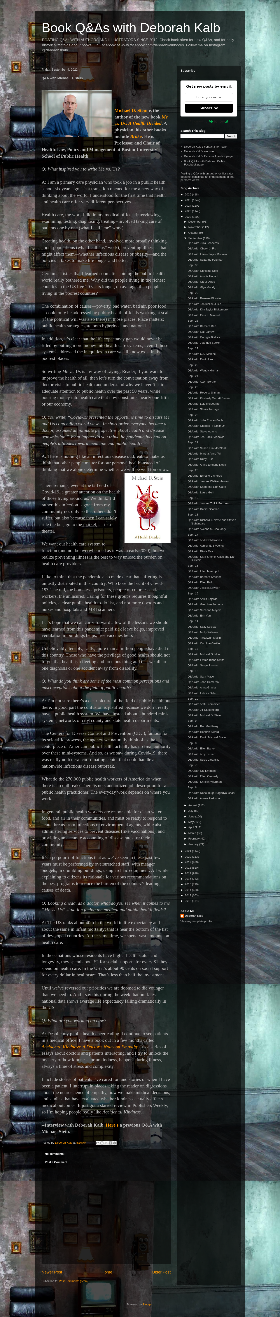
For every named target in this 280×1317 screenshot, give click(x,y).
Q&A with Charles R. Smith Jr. (206, 425)
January (193, 844)
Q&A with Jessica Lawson (203, 587)
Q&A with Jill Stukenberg (203, 709)
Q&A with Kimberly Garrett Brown (208, 398)
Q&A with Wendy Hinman (203, 370)
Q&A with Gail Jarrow (200, 331)
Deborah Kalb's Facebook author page (208, 156)
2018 (188, 867)
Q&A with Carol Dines (201, 281)
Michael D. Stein (130, 110)
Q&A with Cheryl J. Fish (202, 248)
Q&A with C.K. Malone (201, 353)
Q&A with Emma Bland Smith (205, 660)
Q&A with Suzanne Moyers (204, 610)
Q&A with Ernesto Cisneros (204, 475)
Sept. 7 (191, 765)
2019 (188, 862)
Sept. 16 (192, 565)
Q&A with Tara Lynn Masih (204, 637)
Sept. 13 (192, 648)
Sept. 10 (192, 698)
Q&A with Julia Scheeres (203, 243)
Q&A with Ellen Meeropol (203, 571)
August (193, 805)
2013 (188, 895)
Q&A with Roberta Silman (203, 392)
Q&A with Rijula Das (200, 551)
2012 (188, 900)
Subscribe (209, 108)
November (195, 227)
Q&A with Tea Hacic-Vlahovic (205, 437)
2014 (188, 890)
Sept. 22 (192, 414)
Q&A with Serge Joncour (203, 665)
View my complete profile (196, 921)
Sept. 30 (192, 265)
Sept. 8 (191, 743)
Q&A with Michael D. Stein (204, 715)
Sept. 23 (192, 387)
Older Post (161, 1272)
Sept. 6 (191, 787)
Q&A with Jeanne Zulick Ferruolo (208, 503)
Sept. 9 (191, 720)
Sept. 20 (192, 470)
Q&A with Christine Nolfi (202, 270)
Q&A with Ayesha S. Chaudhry (206, 529)
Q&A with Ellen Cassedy (202, 776)
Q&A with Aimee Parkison (203, 798)
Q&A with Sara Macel (200, 676)
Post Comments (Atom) (74, 1281)
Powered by (209, 121)
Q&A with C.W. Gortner (202, 381)
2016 (188, 878)
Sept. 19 (192, 498)
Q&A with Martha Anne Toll (204, 453)
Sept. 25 (192, 365)
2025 (188, 200)
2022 (188, 216)
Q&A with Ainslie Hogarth (203, 276)
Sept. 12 (192, 670)
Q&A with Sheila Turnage (203, 409)
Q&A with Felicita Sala (201, 693)
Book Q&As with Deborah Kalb (131, 27)
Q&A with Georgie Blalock (203, 337)
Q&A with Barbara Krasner (204, 576)
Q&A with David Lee (200, 359)
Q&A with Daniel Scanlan (203, 509)
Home (107, 1272)
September (195, 238)
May (191, 822)
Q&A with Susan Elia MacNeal (206, 448)
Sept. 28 (192, 320)
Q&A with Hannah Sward (203, 731)
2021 (188, 851)
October (193, 232)
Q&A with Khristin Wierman (204, 781)
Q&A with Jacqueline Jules (204, 304)
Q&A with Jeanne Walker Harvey (208, 481)
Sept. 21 (192, 442)
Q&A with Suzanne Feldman (205, 259)
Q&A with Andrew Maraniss (204, 540)
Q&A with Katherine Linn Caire (206, 486)
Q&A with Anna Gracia (201, 687)
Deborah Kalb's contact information (206, 146)
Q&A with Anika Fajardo (202, 599)
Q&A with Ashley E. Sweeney (205, 545)
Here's (112, 1125)
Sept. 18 (192, 514)
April (191, 827)
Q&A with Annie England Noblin (207, 464)
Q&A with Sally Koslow (201, 626)
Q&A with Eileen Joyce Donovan (207, 254)
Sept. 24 (192, 376)
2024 (188, 205)
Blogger (147, 1304)
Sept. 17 (192, 534)
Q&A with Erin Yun (199, 615)
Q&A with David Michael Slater (206, 737)
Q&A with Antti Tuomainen (203, 704)
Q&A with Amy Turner (201, 754)
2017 (188, 873)
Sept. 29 (192, 292)
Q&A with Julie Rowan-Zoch (205, 420)
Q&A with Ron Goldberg (202, 726)
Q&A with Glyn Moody (201, 287)
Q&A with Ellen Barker (201, 748)
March (192, 833)
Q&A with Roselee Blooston (204, 298)
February (194, 838)
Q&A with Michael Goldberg (204, 654)
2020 (188, 856)
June (191, 816)
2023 (188, 211)
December (195, 221)
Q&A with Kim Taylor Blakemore (207, 309)
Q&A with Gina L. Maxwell (203, 315)
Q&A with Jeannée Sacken (204, 342)
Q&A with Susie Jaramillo (203, 759)
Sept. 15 (192, 593)
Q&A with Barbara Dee (201, 326)
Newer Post (52, 1272)
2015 (188, 884)
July (191, 810)
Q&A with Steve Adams (202, 431)
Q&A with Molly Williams (202, 632)
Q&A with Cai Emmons (201, 770)
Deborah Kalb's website (199, 151)
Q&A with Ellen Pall (199, 582)
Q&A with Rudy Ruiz (200, 459)
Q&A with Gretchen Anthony (205, 604)
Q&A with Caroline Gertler (203, 643)
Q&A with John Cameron (203, 682)
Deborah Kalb (194, 915)
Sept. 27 (192, 348)
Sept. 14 (192, 621)
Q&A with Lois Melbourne (203, 403)
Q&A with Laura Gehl (200, 492)
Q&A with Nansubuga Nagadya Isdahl (211, 792)
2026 (188, 194)
